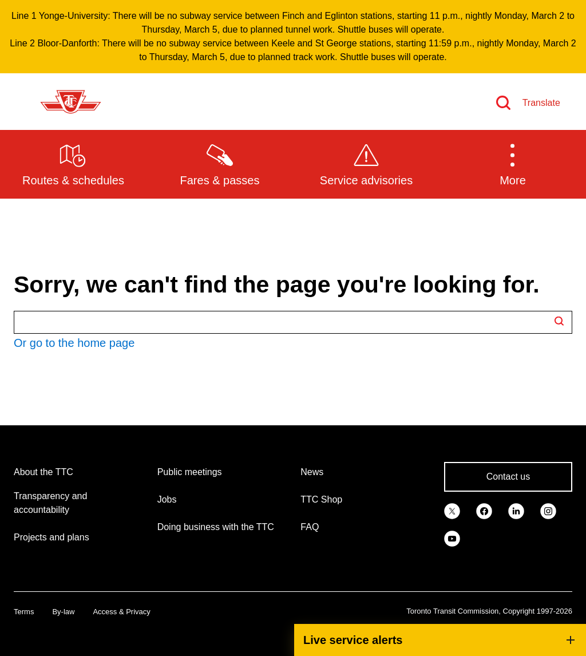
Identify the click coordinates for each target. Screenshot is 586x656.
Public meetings (189, 472)
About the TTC (43, 472)
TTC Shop (321, 499)
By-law (63, 611)
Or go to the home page (74, 343)
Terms (24, 611)
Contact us (508, 476)
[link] (452, 510)
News (311, 472)
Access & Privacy (121, 611)
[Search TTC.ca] (293, 322)
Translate (541, 103)
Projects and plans (51, 537)
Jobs (167, 499)
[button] (513, 163)
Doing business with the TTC (215, 527)
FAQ (309, 527)
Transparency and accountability (50, 503)
